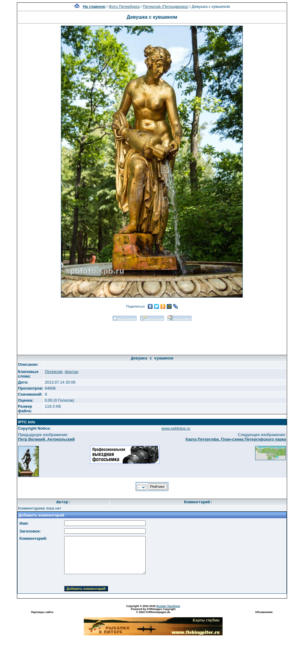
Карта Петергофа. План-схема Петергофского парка (235, 439)
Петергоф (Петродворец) (165, 6)
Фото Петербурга (124, 6)
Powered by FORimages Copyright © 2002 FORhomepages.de (153, 611)
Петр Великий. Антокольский (46, 439)
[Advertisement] (152, 335)
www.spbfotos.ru (175, 428)
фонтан (71, 371)
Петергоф (53, 371)
